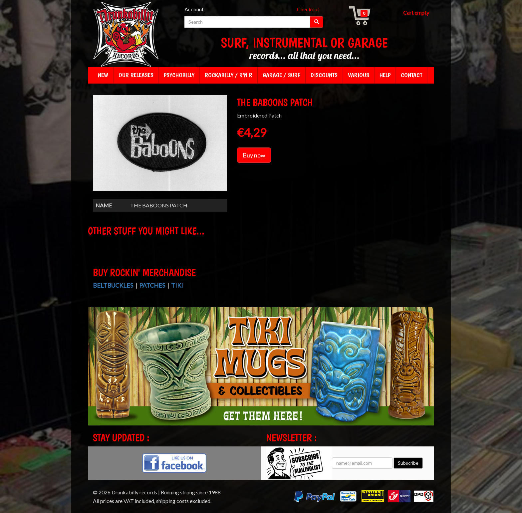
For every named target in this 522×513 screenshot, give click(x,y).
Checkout (308, 9)
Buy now (254, 155)
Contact (411, 75)
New (103, 75)
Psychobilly (179, 75)
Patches (152, 285)
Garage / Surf (281, 75)
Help (385, 75)
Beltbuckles (113, 285)
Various (358, 75)
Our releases (136, 75)
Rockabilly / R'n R (228, 75)
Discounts (324, 75)
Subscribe (408, 463)
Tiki (177, 285)
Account (194, 9)
